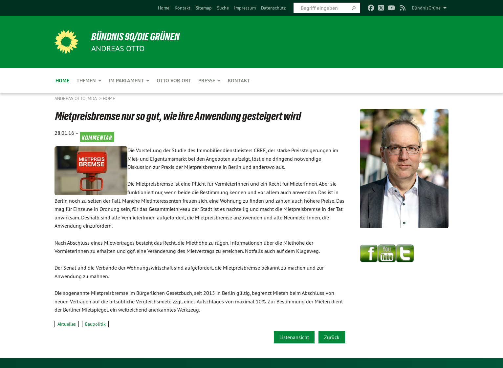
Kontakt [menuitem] (239, 80)
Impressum (245, 8)
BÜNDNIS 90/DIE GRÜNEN (135, 37)
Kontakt (182, 8)
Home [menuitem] (62, 80)
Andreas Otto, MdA (76, 98)
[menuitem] (163, 8)
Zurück (331, 337)
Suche (223, 8)
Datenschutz (273, 8)
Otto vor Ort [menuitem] (174, 80)
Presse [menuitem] (206, 80)
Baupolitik (95, 324)
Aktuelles (66, 324)
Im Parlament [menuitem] (126, 80)
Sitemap (204, 8)
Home (163, 8)
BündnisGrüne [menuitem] (426, 8)
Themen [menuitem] (86, 80)
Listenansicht (294, 337)
